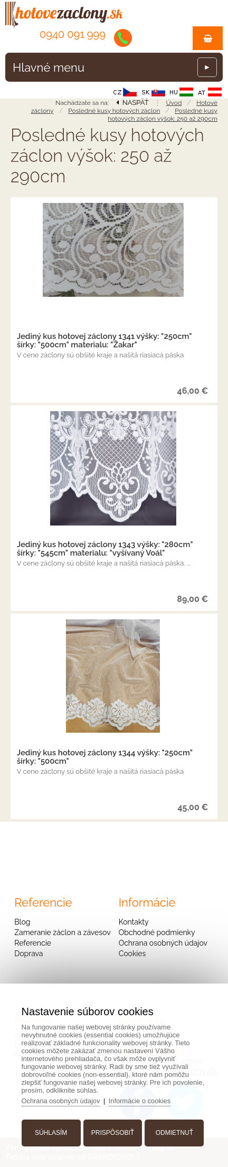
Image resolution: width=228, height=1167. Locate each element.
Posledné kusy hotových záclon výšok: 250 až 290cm (162, 114)
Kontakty (134, 922)
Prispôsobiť (112, 1131)
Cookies (132, 953)
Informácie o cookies (142, 1100)
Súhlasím (52, 1131)
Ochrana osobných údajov (163, 943)
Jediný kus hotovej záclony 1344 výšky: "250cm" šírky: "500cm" (105, 756)
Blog (22, 922)
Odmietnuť (173, 1131)
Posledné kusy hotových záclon (114, 110)
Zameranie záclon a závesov (62, 932)
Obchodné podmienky (157, 932)
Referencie (32, 943)
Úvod (174, 102)
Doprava (28, 953)
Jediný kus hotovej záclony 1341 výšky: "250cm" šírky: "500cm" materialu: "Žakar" (104, 340)
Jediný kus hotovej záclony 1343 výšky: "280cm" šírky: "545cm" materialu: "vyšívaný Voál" (105, 548)
